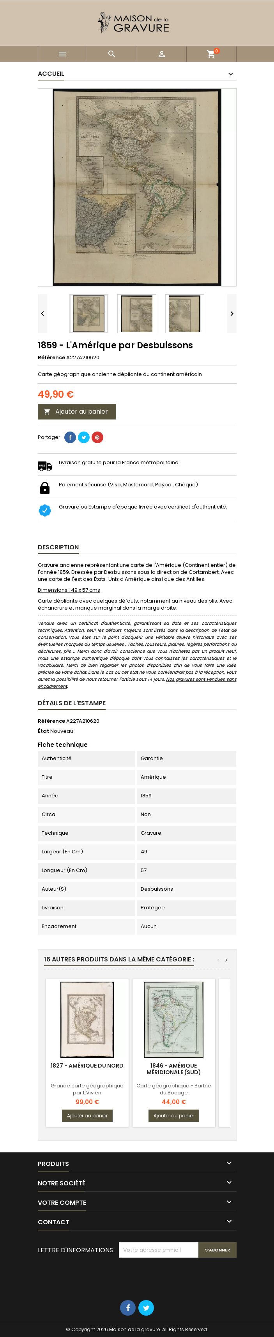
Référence (51, 357)
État (43, 731)
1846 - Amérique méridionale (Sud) (174, 1069)
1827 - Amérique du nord (87, 1066)
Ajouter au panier (76, 411)
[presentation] (178, 1277)
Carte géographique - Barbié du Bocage (173, 1089)
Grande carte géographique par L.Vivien (87, 1089)
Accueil (51, 73)
